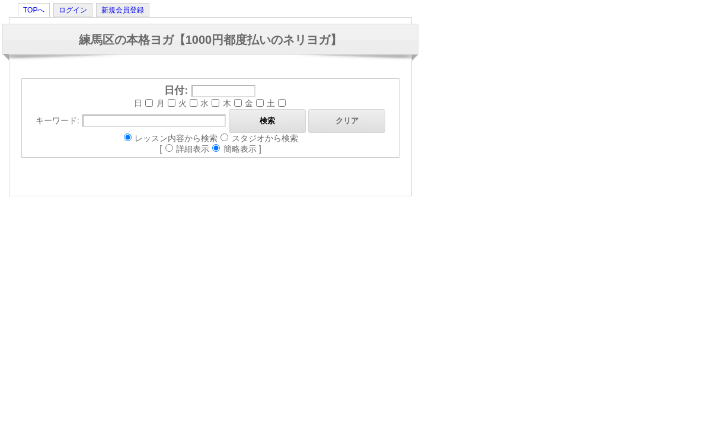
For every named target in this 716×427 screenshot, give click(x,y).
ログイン (73, 10)
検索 (267, 120)
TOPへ (33, 10)
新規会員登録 (122, 10)
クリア (347, 120)
